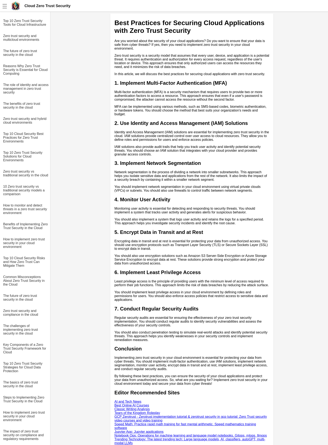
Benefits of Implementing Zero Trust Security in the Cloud (25, 226)
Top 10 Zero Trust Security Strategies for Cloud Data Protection (22, 367)
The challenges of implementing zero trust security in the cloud (20, 329)
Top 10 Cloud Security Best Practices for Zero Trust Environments (23, 137)
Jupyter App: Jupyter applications (139, 431)
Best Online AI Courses (131, 405)
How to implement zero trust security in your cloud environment (24, 243)
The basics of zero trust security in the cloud (20, 384)
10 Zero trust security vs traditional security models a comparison (24, 190)
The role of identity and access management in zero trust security (26, 88)
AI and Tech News (127, 401)
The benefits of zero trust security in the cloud (21, 105)
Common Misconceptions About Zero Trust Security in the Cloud (24, 280)
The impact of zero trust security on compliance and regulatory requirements (23, 435)
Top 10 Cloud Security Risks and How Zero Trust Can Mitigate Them (24, 261)
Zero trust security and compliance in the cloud (20, 312)
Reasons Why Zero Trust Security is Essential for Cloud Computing (25, 69)
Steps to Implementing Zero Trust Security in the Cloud (23, 399)
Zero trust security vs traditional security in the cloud (25, 173)
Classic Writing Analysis (132, 409)
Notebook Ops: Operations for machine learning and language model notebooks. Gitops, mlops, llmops (190, 435)
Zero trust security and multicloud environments (21, 37)
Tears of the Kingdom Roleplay (137, 413)
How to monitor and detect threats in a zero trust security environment (25, 209)
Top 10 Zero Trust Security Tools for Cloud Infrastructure (24, 22)
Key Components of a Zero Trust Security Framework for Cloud (24, 348)
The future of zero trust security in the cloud (20, 52)
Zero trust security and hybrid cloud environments (24, 120)
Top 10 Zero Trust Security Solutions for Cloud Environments (22, 156)
